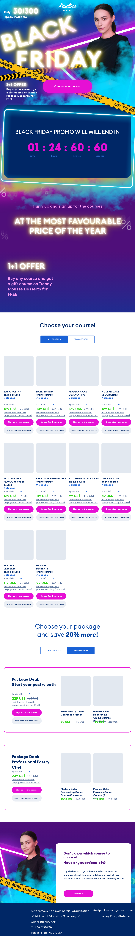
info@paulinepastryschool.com (112, 910)
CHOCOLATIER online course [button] (110, 481)
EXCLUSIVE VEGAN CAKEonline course (51, 481)
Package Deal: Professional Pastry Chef (30, 762)
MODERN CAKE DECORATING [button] (78, 394)
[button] (19, 371)
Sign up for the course (18, 422)
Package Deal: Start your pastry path (34, 682)
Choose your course (67, 86)
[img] (12, 912)
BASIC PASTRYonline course (12, 394)
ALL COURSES (54, 650)
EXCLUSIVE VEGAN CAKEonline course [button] (84, 481)
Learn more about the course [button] (18, 430)
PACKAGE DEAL (81, 339)
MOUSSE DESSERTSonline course (44, 570)
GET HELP (78, 893)
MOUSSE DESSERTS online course (12, 570)
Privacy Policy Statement (116, 916)
